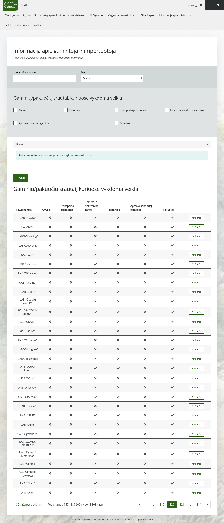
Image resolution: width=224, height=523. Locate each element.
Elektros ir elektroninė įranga (184, 110)
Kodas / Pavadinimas (25, 72)
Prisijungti (194, 5)
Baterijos (122, 123)
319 (162, 504)
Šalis (83, 72)
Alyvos (19, 110)
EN (217, 5)
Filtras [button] (112, 144)
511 (199, 504)
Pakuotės (72, 110)
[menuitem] (45, 15)
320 (172, 504)
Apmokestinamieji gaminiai (31, 123)
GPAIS (24, 5)
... (153, 504)
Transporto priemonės (130, 110)
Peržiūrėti (196, 217)
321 (182, 504)
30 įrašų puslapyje (28, 504)
